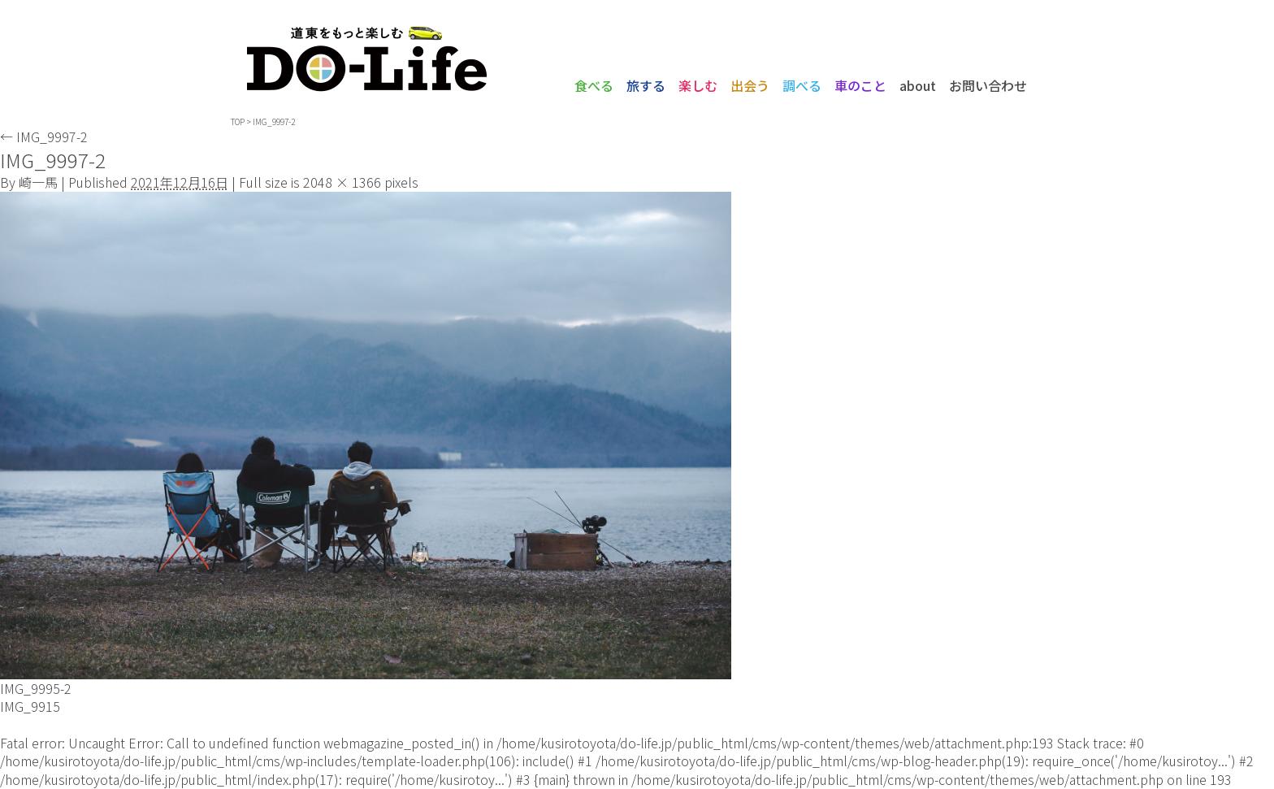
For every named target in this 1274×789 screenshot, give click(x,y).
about (917, 85)
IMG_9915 (30, 706)
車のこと (860, 85)
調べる (801, 85)
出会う (749, 85)
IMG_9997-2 (44, 136)
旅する (645, 85)
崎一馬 (38, 182)
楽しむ (697, 85)
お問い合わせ (988, 85)
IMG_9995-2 (36, 688)
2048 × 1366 (342, 182)
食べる (593, 85)
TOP (238, 121)
